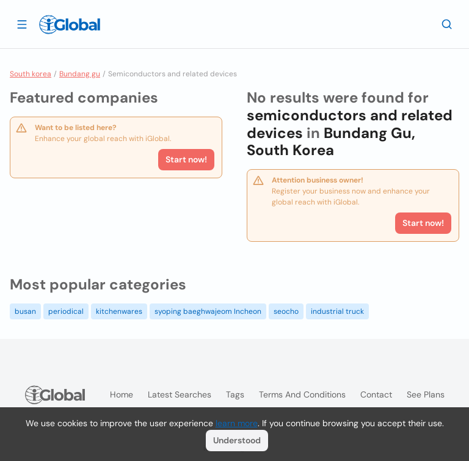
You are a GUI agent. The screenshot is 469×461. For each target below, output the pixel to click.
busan (25, 311)
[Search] (447, 24)
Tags (235, 394)
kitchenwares (119, 311)
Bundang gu (79, 74)
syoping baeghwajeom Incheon (208, 311)
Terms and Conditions (302, 394)
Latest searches (179, 394)
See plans (426, 394)
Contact (376, 394)
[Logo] (69, 24)
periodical (66, 311)
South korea (30, 74)
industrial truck (337, 311)
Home (121, 394)
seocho (286, 311)
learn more (237, 423)
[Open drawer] (22, 24)
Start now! (186, 159)
